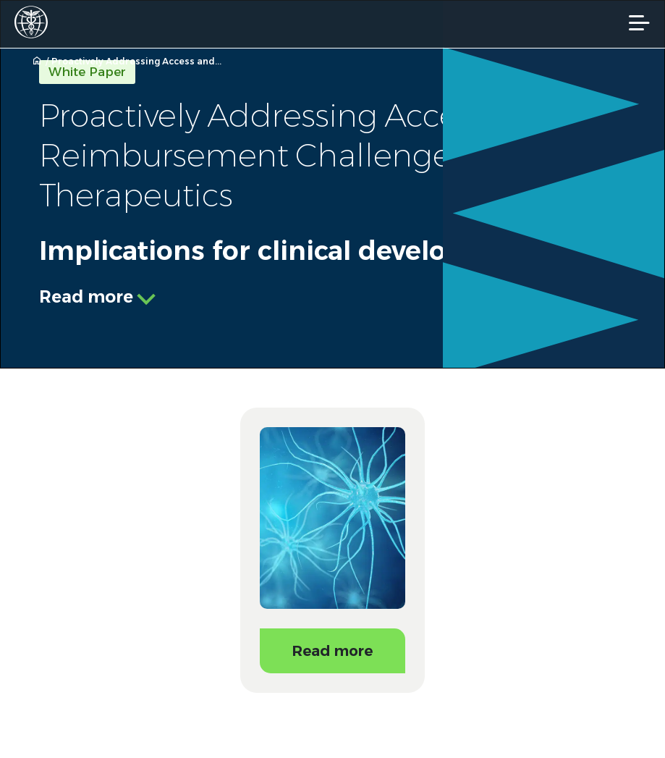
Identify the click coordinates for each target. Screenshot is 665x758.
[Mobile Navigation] (639, 22)
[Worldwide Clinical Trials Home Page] (35, 22)
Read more (86, 297)
